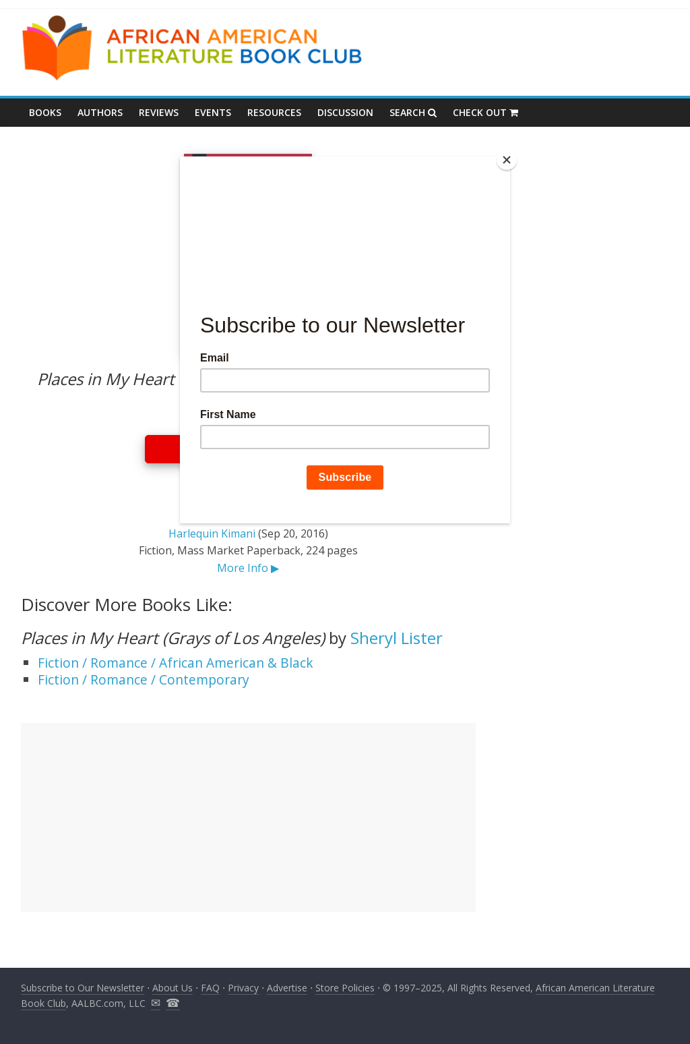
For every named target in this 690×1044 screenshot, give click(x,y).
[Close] (507, 160)
